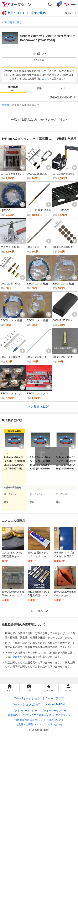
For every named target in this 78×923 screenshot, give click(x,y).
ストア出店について (52, 719)
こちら (45, 78)
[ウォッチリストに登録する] (21, 446)
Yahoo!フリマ (55, 698)
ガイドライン (62, 715)
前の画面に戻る (13, 22)
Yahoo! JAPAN (55, 704)
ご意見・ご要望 (24, 724)
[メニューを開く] (73, 5)
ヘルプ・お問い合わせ (49, 724)
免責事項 (17, 656)
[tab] (13, 88)
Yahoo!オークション (27, 698)
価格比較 (13, 88)
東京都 (5, 105)
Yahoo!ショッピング (26, 704)
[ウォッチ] (22, 167)
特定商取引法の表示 (26, 719)
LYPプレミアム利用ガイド (36, 715)
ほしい (39, 54)
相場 (39, 88)
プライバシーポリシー (24, 710)
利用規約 (13, 715)
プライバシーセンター (53, 710)
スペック (65, 88)
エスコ (23, 31)
